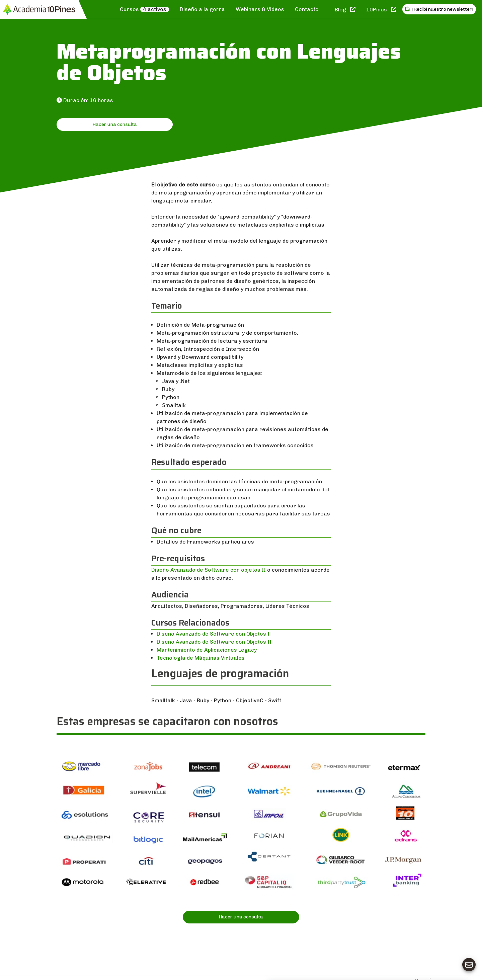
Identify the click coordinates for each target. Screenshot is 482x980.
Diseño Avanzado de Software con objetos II (208, 570)
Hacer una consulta (114, 124)
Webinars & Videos (260, 9)
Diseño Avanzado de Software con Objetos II (214, 642)
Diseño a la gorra (202, 9)
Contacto (307, 9)
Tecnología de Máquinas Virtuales (201, 658)
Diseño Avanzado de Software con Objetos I (213, 634)
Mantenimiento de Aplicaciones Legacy (207, 650)
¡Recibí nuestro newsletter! (439, 9)
